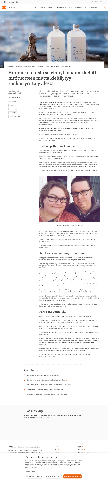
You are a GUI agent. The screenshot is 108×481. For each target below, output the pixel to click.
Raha (34, 7)
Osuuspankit (93, 7)
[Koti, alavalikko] (45, 7)
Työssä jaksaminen (15, 116)
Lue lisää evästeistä (31, 471)
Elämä (50, 7)
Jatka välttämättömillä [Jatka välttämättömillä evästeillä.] (35, 477)
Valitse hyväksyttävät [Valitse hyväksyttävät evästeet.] (53, 477)
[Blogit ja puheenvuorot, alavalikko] (86, 7)
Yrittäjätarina (13, 109)
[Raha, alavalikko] (37, 7)
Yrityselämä (60, 7)
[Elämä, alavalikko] (54, 7)
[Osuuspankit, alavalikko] (99, 7)
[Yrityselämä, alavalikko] (66, 7)
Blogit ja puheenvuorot (76, 7)
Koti (41, 7)
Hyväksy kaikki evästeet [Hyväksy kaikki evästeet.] (72, 477)
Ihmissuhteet (13, 113)
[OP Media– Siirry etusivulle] (10, 7)
